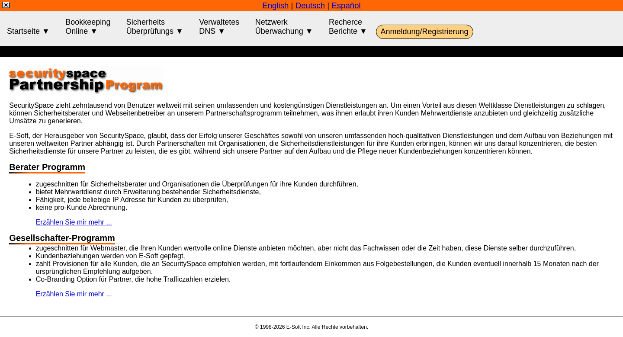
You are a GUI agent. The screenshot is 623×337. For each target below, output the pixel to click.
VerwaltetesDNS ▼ (219, 26)
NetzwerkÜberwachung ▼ (284, 26)
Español (345, 5)
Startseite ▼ (28, 26)
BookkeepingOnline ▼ (87, 26)
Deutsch (310, 5)
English (275, 5)
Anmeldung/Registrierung (424, 31)
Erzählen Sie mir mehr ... (74, 222)
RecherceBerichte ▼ (348, 26)
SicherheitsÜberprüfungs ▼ (154, 26)
